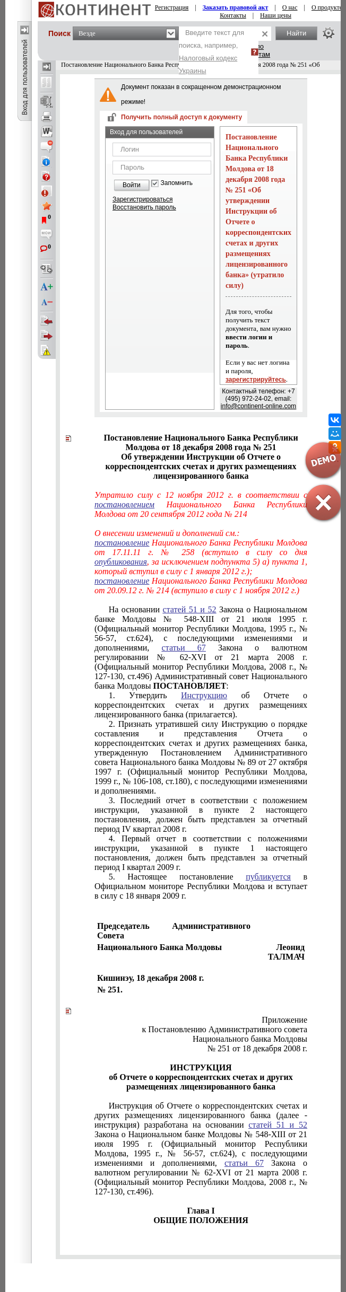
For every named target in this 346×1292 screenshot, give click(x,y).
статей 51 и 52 (190, 609)
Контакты (233, 15)
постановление (121, 542)
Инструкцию (204, 695)
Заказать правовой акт (236, 7)
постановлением (124, 504)
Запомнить (177, 183)
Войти (132, 185)
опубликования (120, 561)
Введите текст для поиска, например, (211, 52)
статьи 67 (184, 647)
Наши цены (275, 15)
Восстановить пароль (144, 207)
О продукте (327, 7)
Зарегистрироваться (142, 199)
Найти (296, 33)
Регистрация (172, 7)
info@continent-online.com (258, 406)
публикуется (268, 876)
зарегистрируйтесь (256, 379)
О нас (290, 7)
